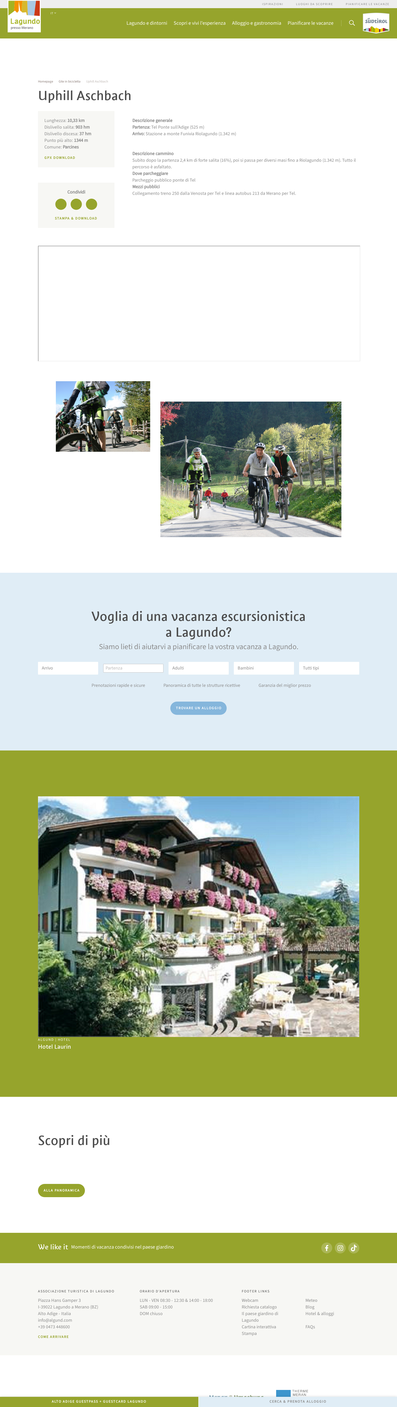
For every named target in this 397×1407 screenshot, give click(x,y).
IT (53, 13)
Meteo (311, 1300)
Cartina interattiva (259, 1327)
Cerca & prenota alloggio (298, 1401)
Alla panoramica (62, 1190)
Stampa (249, 1333)
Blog (309, 1307)
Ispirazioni (272, 4)
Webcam (250, 1300)
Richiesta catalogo (259, 1307)
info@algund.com (55, 1320)
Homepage (45, 81)
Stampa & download (76, 218)
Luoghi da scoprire (314, 4)
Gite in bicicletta (70, 81)
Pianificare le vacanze (367, 4)
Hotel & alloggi (319, 1313)
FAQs (310, 1327)
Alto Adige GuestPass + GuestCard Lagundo (99, 1401)
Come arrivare (53, 1337)
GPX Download (59, 157)
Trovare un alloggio (199, 708)
